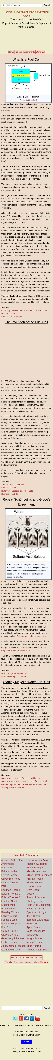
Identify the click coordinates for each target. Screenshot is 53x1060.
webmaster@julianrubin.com (26, 1035)
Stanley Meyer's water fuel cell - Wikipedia (20, 778)
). (32, 636)
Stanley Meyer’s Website (12, 787)
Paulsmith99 (25, 100)
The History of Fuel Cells (12, 484)
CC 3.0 (34, 100)
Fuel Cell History (8, 487)
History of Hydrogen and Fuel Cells (17, 491)
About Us (29, 1025)
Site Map (19, 1025)
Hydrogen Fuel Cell (10, 494)
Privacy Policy (6, 1025)
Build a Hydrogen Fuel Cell (13, 676)
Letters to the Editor (44, 1025)
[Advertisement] (26, 39)
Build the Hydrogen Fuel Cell (14, 673)
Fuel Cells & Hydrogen (11, 316)
